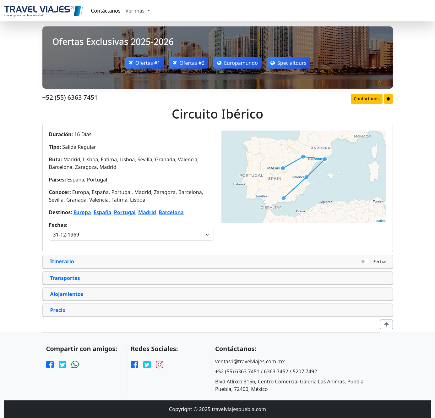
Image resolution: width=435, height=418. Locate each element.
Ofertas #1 (144, 62)
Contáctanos (106, 10)
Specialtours (288, 62)
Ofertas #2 (188, 62)
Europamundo (237, 62)
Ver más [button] (136, 10)
